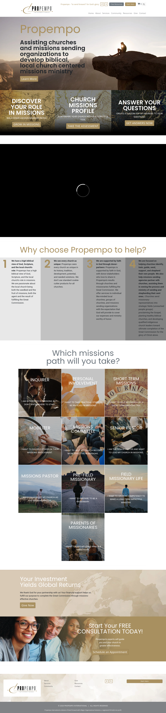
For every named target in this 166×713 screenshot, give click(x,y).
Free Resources (116, 4)
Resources (79, 683)
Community (48, 686)
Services (47, 683)
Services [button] (105, 13)
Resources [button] (127, 13)
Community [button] (116, 13)
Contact (142, 13)
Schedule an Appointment (110, 652)
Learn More (29, 79)
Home (91, 13)
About (98, 13)
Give (136, 13)
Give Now (27, 605)
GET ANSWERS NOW (139, 123)
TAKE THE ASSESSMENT (83, 126)
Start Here (130, 4)
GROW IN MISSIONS (27, 124)
